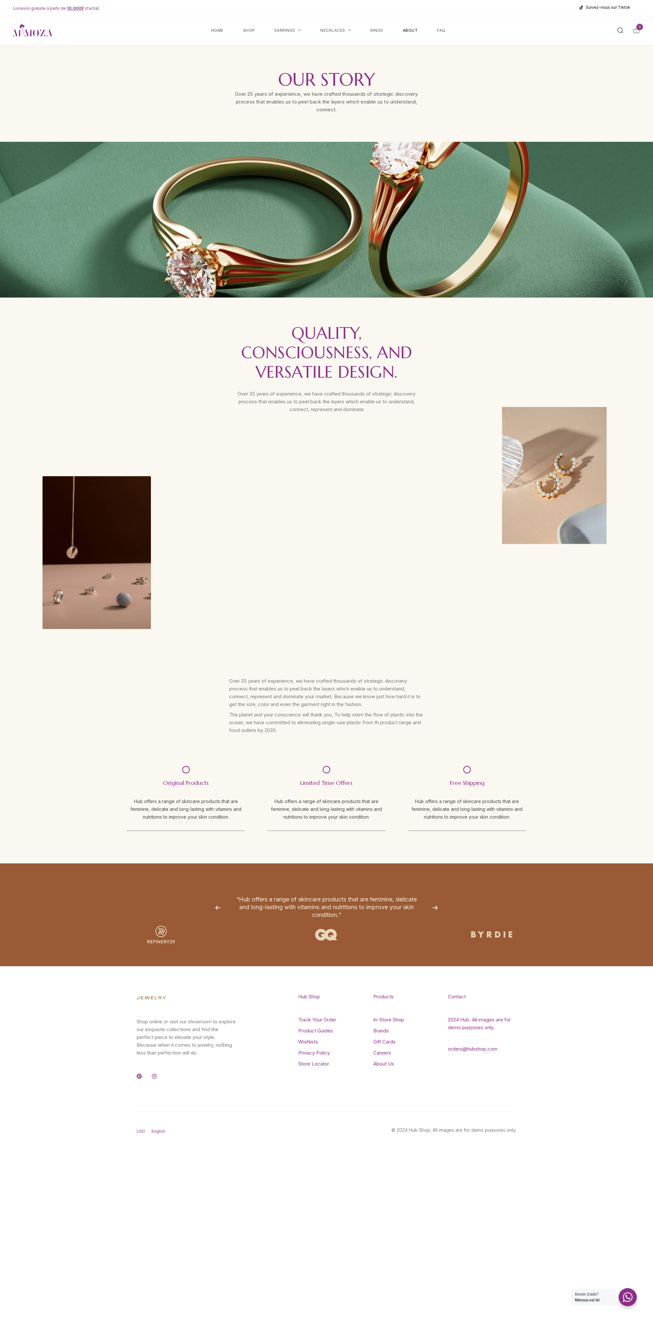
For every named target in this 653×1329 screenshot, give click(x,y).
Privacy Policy (314, 1053)
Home (217, 30)
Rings (376, 30)
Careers (382, 1053)
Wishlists (308, 1042)
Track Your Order (317, 1020)
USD (141, 1131)
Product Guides (315, 1031)
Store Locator (313, 1064)
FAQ (441, 30)
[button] (621, 30)
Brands (381, 1031)
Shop (249, 30)
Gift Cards (384, 1042)
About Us (383, 1064)
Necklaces (335, 30)
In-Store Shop (388, 1020)
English (158, 1131)
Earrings (288, 30)
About (410, 30)
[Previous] (218, 907)
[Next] (435, 907)
